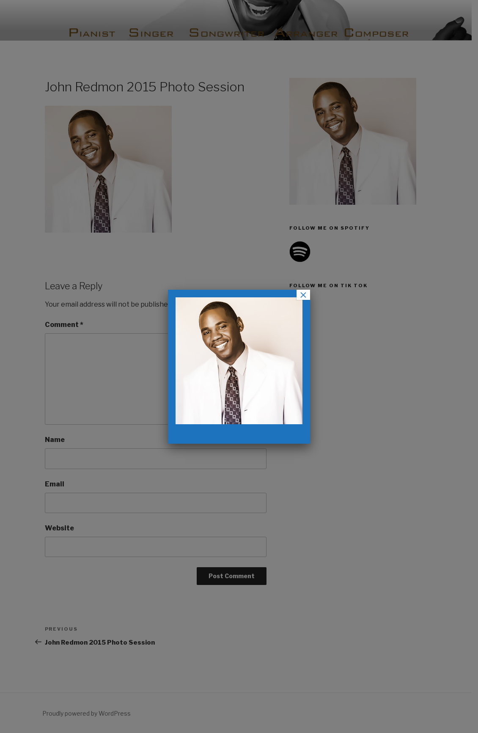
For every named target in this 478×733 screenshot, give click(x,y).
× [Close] (303, 295)
